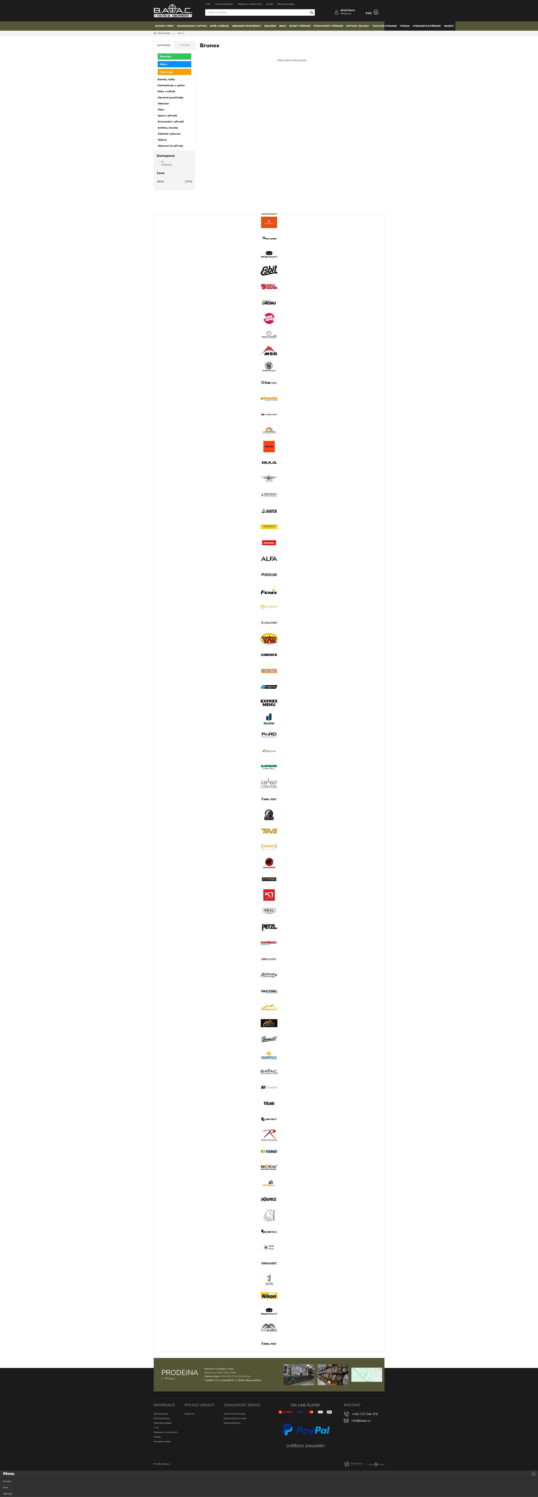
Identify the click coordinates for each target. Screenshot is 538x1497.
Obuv (282, 26)
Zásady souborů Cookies (235, 1418)
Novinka (165, 56)
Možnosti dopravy (162, 1418)
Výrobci (185, 45)
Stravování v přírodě (328, 26)
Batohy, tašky (164, 26)
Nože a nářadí (219, 26)
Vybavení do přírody (427, 26)
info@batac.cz (361, 1420)
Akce (163, 64)
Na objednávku (166, 163)
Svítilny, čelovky (357, 26)
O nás (207, 4)
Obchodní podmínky (224, 4)
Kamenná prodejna (286, 4)
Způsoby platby (161, 1413)
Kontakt (269, 4)
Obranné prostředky (246, 26)
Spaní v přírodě (299, 26)
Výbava (405, 26)
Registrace (189, 1413)
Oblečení (270, 26)
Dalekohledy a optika (192, 26)
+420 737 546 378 (365, 1414)
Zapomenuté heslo (232, 1423)
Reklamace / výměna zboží (250, 4)
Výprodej (166, 72)
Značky (449, 26)
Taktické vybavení (384, 26)
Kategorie (164, 45)
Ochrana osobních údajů (234, 1413)
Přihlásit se (346, 13)
